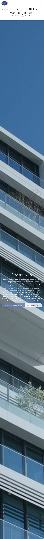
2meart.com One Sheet (33, 306)
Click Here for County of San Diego (14, 306)
